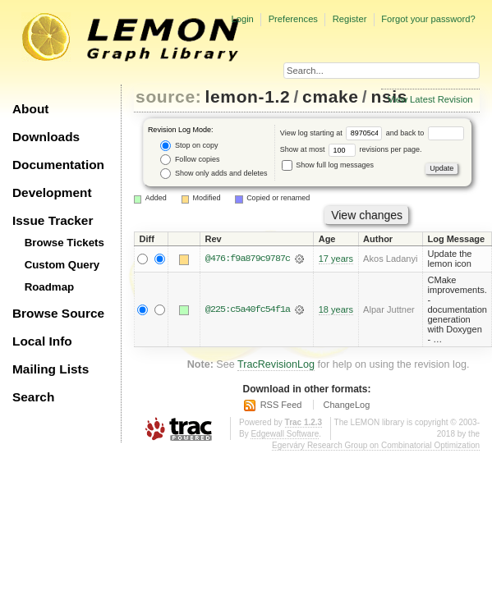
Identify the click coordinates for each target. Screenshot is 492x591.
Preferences (293, 19)
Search (33, 397)
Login (242, 19)
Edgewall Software (285, 433)
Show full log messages (328, 165)
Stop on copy (189, 145)
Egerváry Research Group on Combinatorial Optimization (376, 445)
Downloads (46, 137)
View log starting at (333, 133)
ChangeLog (346, 405)
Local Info (42, 341)
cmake (330, 96)
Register (350, 19)
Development (52, 192)
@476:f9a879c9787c (247, 258)
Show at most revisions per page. (351, 149)
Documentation (58, 165)
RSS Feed (281, 405)
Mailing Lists (50, 369)
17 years (336, 258)
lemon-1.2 (248, 96)
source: (168, 96)
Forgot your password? (428, 19)
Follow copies (189, 159)
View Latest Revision (430, 99)
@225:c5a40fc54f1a (247, 309)
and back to (425, 133)
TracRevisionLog (276, 364)
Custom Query (62, 265)
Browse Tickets (64, 242)
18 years (336, 309)
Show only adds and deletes (213, 173)
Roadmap (50, 287)
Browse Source (58, 313)
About (30, 109)
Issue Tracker (52, 220)
